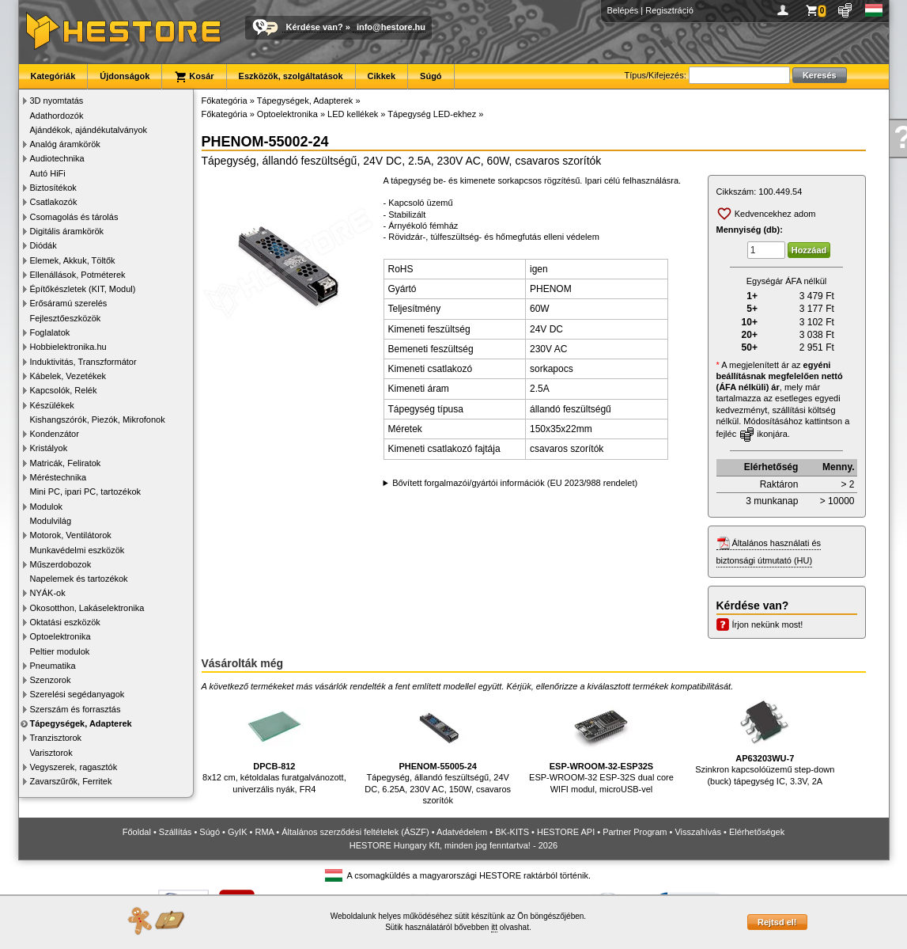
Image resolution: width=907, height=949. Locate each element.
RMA (264, 832)
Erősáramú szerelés (69, 303)
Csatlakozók (53, 202)
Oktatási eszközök (65, 622)
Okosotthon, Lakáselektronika (87, 608)
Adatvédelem (461, 832)
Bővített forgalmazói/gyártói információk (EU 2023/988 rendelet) (514, 483)
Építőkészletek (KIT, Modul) (83, 289)
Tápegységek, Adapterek (81, 723)
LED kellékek (352, 114)
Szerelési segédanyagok (77, 694)
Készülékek (52, 405)
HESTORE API (566, 832)
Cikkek (381, 76)
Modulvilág (51, 521)
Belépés (623, 10)
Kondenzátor (54, 433)
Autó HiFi (48, 173)
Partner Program (635, 832)
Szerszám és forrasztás (75, 709)
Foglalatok (50, 332)
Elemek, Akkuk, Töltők (72, 260)
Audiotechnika (57, 158)
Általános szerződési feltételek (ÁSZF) (355, 832)
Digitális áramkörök (67, 231)
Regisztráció (669, 10)
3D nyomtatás (57, 100)
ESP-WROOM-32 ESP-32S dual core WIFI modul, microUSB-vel (601, 744)
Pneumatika (53, 665)
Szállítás (175, 832)
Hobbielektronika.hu (68, 346)
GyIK (237, 832)
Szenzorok (50, 680)
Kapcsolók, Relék (63, 390)
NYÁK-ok (48, 593)
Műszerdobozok (61, 564)
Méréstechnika (58, 477)
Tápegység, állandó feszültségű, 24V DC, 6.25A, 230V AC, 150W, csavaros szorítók (438, 750)
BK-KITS (512, 832)
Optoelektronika (60, 636)
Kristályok (49, 448)
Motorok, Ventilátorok (70, 535)
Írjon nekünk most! (767, 624)
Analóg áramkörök (65, 144)
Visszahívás (698, 832)
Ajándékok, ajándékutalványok (89, 130)
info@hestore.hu (391, 27)
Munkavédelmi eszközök (77, 550)
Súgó (431, 76)
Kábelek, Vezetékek (68, 376)
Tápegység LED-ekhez (431, 114)
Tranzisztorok (56, 737)
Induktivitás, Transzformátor (83, 361)
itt (494, 927)
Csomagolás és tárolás (74, 217)
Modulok (46, 506)
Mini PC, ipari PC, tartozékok (86, 491)
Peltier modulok (60, 651)
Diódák (43, 245)
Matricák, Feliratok (65, 463)
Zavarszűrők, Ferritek (71, 781)
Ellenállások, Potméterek (78, 274)
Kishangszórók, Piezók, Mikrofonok (97, 419)
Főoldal (137, 832)
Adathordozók (57, 115)
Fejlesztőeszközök (65, 318)
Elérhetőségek (756, 832)
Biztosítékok (53, 187)
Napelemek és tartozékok (79, 578)
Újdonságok (124, 76)
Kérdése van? (314, 27)
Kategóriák (53, 76)
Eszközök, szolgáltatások (291, 76)
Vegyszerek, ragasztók (74, 767)
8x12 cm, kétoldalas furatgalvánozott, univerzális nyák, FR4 (274, 744)
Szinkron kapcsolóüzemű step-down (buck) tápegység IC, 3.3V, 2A (764, 740)
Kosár (194, 76)
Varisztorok (51, 752)
